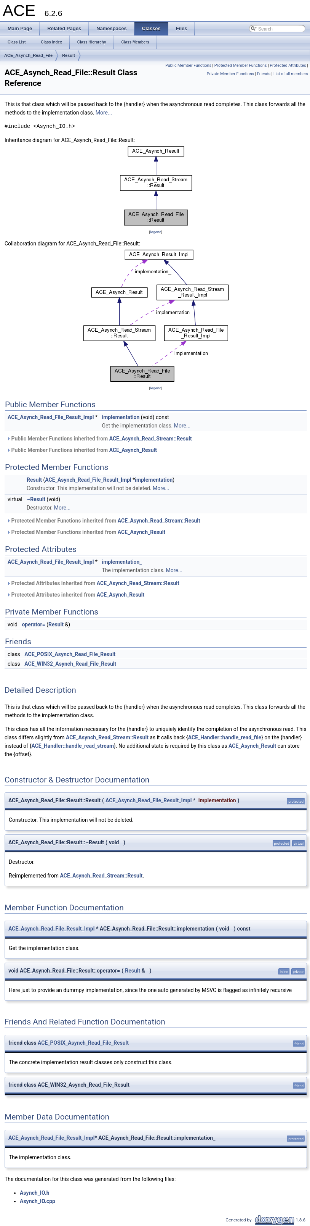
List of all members (290, 73)
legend (155, 232)
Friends (263, 73)
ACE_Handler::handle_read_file (224, 737)
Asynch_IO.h (35, 1193)
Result (68, 55)
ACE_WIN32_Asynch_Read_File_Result (70, 664)
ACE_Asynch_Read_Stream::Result (150, 439)
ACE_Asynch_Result (133, 450)
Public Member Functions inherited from (99, 439)
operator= (33, 624)
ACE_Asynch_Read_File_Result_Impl (51, 417)
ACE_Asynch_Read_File (28, 55)
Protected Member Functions (240, 65)
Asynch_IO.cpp (37, 1201)
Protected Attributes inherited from (92, 583)
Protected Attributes (288, 65)
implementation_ (122, 562)
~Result (36, 499)
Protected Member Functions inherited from (103, 521)
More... (104, 113)
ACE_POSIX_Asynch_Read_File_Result (69, 654)
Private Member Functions (230, 73)
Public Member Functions (188, 65)
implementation (120, 417)
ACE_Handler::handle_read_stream (72, 746)
